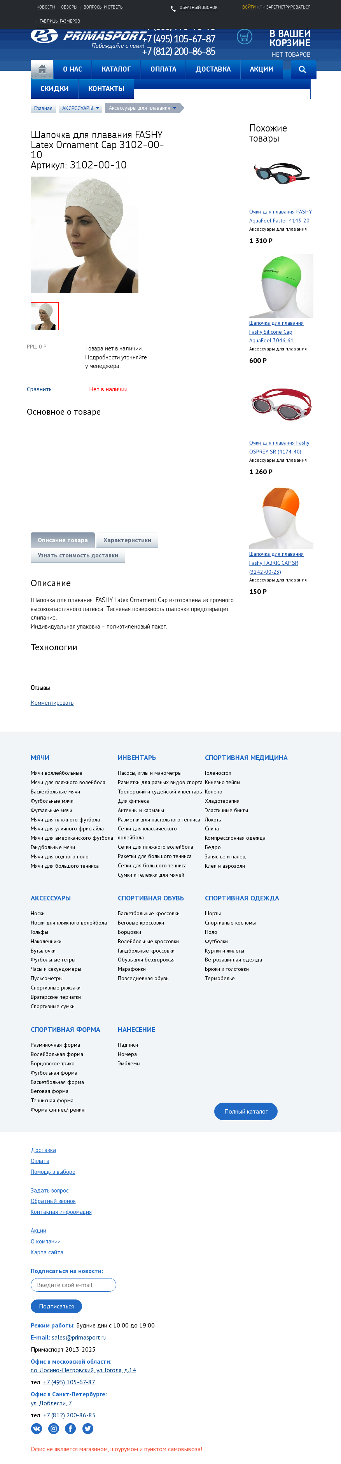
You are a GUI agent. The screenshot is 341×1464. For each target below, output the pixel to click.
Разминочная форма (55, 1044)
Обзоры (69, 7)
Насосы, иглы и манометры (150, 772)
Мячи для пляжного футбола (65, 819)
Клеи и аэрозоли (225, 865)
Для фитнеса (133, 800)
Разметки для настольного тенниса (159, 819)
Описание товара (63, 540)
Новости (46, 7)
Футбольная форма (54, 1072)
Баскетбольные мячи (55, 791)
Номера (127, 1054)
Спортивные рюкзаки (55, 987)
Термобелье (220, 978)
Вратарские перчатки (56, 996)
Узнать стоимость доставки (78, 555)
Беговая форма (49, 1090)
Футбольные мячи (52, 800)
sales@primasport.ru (79, 1337)
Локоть (213, 819)
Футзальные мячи (51, 810)
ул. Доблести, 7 (51, 1403)
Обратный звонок (53, 1201)
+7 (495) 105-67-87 (69, 1382)
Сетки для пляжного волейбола (155, 846)
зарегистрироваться (288, 7)
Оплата (40, 1161)
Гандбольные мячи (53, 847)
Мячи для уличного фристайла (67, 828)
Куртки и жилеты (224, 950)
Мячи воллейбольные (56, 772)
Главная (42, 69)
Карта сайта (47, 1252)
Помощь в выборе (53, 1171)
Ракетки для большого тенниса (155, 856)
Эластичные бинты (226, 810)
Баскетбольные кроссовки (149, 913)
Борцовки (129, 931)
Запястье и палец (225, 856)
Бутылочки (43, 950)
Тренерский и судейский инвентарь (160, 791)
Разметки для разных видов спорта (160, 782)
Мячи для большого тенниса (65, 865)
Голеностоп (218, 772)
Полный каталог (246, 1111)
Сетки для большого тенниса (152, 865)
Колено (213, 791)
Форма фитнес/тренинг (58, 1109)
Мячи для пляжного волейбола (68, 782)
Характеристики (127, 540)
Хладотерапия (222, 800)
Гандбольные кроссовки (146, 950)
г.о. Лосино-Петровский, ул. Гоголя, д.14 (83, 1370)
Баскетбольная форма (57, 1082)
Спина (212, 828)
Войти (248, 7)
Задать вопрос (50, 1190)
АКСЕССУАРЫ (77, 108)
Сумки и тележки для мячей (151, 874)
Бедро (213, 847)
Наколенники (46, 941)
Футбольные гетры (53, 959)
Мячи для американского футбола (72, 837)
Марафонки (132, 968)
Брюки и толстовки (227, 968)
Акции (38, 1230)
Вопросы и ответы (104, 7)
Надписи (128, 1044)
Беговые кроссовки (141, 922)
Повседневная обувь (143, 978)
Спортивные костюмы (230, 922)
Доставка (43, 1150)
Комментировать (52, 702)
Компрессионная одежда (235, 837)
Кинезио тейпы (222, 782)
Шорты (213, 913)
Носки (38, 913)
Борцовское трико (53, 1063)
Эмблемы (129, 1063)
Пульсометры (47, 978)
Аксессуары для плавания (139, 107)
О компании (46, 1241)
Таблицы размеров (60, 21)
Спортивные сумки (53, 1006)
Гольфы (39, 931)
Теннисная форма (52, 1100)
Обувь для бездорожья (146, 959)
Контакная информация (61, 1211)
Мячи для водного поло (60, 856)
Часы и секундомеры (56, 968)
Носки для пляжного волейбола (69, 922)
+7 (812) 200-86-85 (69, 1415)
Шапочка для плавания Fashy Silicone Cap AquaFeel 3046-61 (276, 331)
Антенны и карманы (141, 810)
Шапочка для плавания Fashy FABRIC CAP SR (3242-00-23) (276, 562)
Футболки (216, 941)
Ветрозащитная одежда (233, 959)
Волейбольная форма (57, 1054)
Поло (211, 931)
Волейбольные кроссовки (148, 941)
